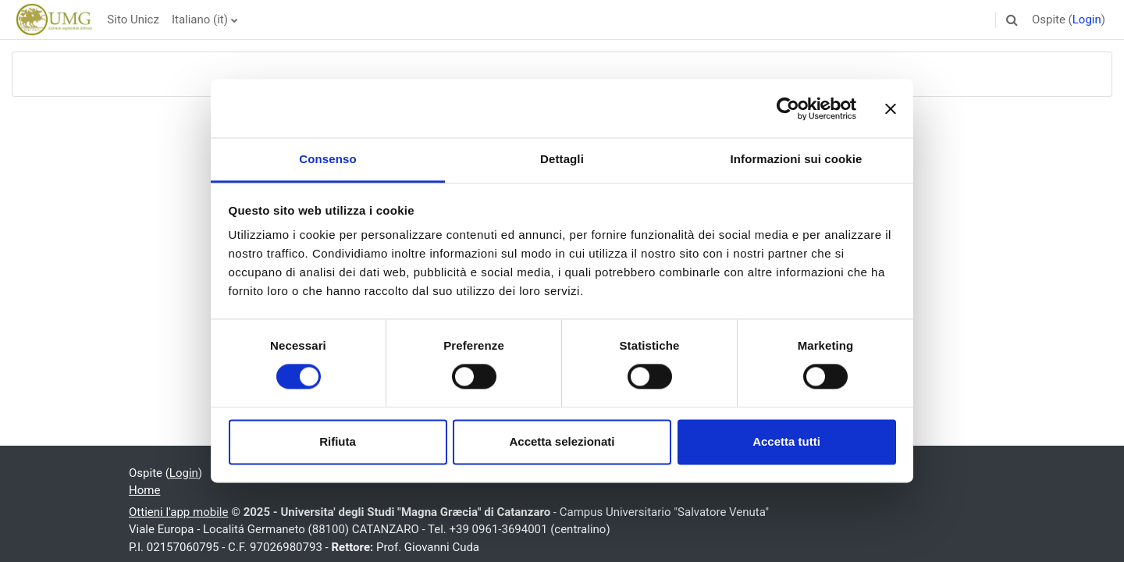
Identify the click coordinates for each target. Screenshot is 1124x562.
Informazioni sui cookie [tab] (797, 158)
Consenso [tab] (327, 158)
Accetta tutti (786, 441)
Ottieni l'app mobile (178, 512)
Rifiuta (337, 441)
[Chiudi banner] (890, 108)
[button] (1012, 19)
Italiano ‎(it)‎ (200, 19)
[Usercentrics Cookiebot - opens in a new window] (788, 108)
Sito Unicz (133, 19)
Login (1086, 19)
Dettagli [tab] (562, 158)
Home (144, 490)
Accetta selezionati (561, 441)
